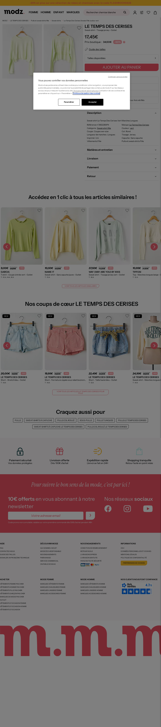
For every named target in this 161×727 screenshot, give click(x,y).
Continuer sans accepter (118, 77)
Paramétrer (69, 102)
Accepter (92, 102)
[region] (81, 91)
